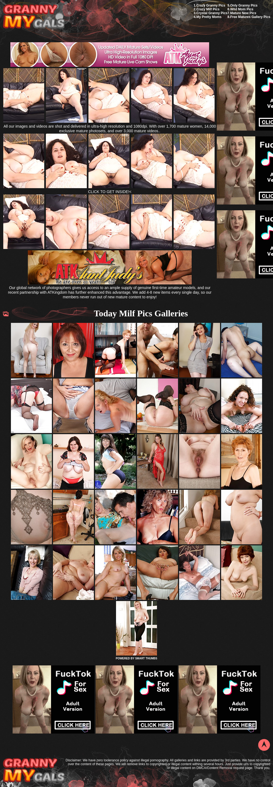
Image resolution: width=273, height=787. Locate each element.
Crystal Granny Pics (211, 13)
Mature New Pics (243, 13)
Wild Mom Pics (241, 9)
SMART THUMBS (146, 658)
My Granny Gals (34, 16)
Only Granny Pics (243, 5)
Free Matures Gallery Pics (250, 17)
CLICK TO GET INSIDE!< (109, 192)
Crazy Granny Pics (210, 5)
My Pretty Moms (208, 17)
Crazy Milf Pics (207, 9)
